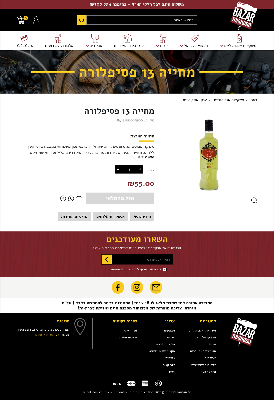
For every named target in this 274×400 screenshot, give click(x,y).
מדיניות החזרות (74, 216)
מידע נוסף (142, 216)
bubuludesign (92, 392)
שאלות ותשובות (126, 337)
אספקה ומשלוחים (110, 216)
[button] (146, 157)
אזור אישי (130, 330)
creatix (121, 392)
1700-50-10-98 (47, 334)
